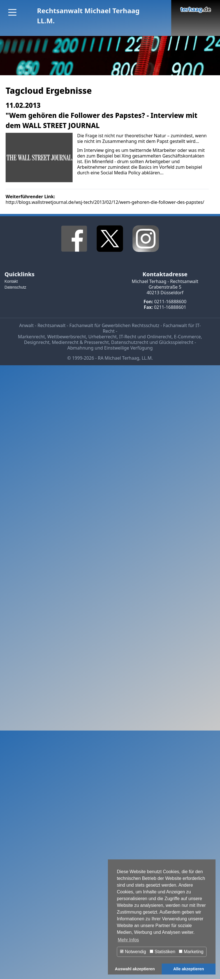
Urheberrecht (102, 337)
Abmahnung (80, 348)
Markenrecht (31, 337)
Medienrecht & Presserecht (80, 342)
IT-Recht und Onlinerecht (145, 337)
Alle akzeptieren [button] (188, 969)
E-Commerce (187, 337)
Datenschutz (15, 287)
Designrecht (37, 342)
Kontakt (11, 281)
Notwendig (133, 951)
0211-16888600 (170, 301)
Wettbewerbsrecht (66, 337)
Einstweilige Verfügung (128, 348)
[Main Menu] (12, 12)
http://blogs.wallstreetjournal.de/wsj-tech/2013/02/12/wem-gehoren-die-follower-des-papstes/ (105, 202)
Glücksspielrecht (176, 342)
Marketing (191, 951)
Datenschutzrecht (129, 342)
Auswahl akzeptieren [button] (135, 969)
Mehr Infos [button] (128, 939)
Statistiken (162, 951)
